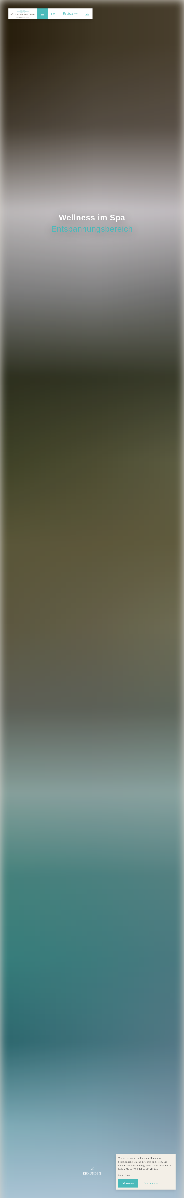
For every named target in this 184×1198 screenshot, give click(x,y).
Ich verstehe (128, 1183)
